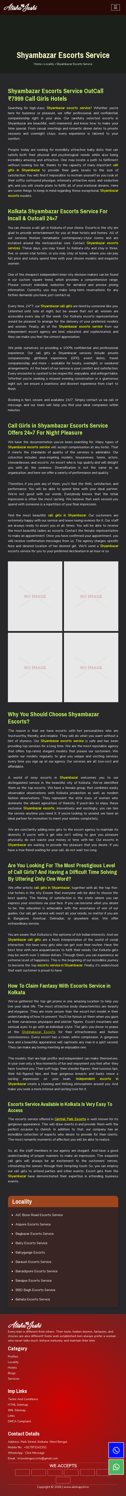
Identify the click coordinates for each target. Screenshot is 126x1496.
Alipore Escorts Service (33, 1224)
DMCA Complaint (19, 1421)
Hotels (12, 1368)
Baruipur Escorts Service (33, 1280)
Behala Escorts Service (32, 1299)
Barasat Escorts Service (33, 1262)
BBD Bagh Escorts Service (35, 1290)
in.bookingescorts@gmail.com (38, 1458)
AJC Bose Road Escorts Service (39, 1215)
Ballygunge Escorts (30, 1252)
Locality (49, 64)
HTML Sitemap (18, 1405)
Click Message (34, 1453)
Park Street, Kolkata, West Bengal (44, 1442)
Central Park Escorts (70, 1119)
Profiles (13, 1357)
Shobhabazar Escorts (38, 1032)
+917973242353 (35, 1447)
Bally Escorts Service (31, 1243)
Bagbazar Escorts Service (34, 1233)
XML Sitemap (17, 1410)
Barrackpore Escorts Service (36, 1271)
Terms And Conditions (23, 1399)
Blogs (12, 1373)
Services (13, 1379)
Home (38, 64)
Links (11, 1416)
